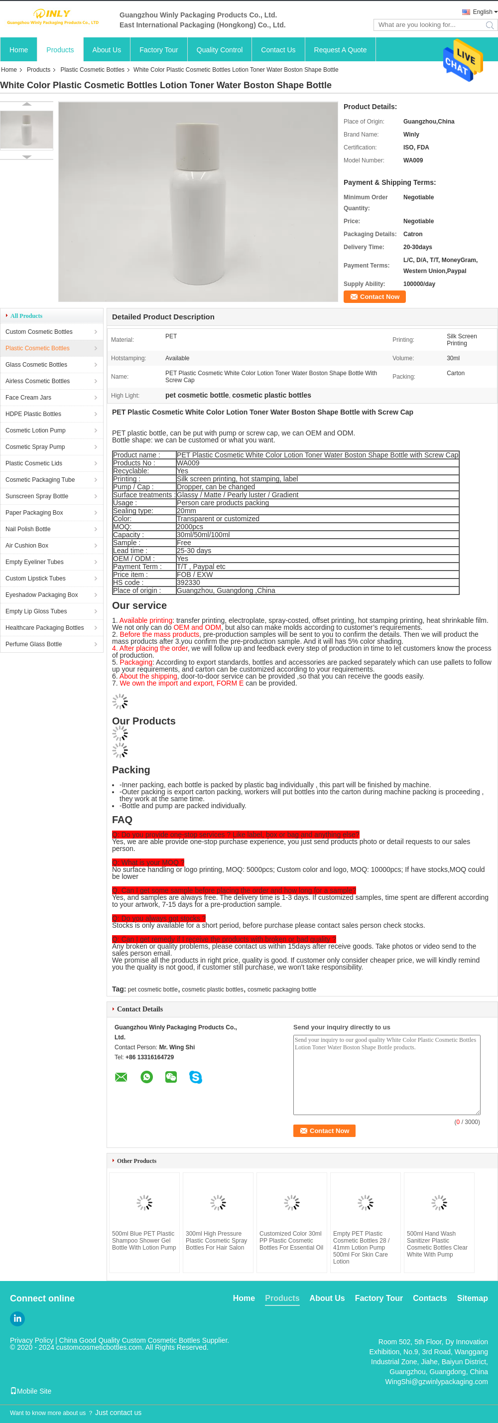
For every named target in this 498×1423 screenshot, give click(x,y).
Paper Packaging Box (34, 512)
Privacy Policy (31, 1340)
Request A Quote (340, 50)
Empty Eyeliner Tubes (34, 562)
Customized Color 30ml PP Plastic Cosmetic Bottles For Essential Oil (291, 1240)
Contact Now (379, 296)
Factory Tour (158, 50)
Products (60, 50)
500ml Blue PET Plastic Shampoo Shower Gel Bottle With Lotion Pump (144, 1240)
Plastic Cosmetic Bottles (92, 69)
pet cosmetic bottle (153, 989)
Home (18, 50)
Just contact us (118, 1413)
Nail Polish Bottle (28, 529)
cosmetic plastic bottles (212, 989)
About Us (107, 50)
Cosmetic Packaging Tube (40, 479)
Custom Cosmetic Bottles (39, 331)
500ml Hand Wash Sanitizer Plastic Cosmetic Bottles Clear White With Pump (437, 1244)
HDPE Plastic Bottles (33, 414)
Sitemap (472, 1298)
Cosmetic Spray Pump (35, 446)
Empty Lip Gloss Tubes (36, 611)
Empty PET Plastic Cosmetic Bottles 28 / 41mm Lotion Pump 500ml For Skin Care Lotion (361, 1247)
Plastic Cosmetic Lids (33, 463)
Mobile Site (30, 1391)
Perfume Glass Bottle (33, 644)
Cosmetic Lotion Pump (35, 430)
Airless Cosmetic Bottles (37, 381)
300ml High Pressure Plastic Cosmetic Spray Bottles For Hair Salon (216, 1240)
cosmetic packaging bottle (282, 989)
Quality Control (220, 50)
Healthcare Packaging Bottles (44, 627)
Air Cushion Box (26, 545)
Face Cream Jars (28, 397)
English (483, 11)
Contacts (430, 1298)
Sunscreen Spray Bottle (36, 496)
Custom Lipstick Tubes (35, 578)
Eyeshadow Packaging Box (41, 594)
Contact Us (278, 50)
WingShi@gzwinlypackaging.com (436, 1382)
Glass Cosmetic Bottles (36, 364)
